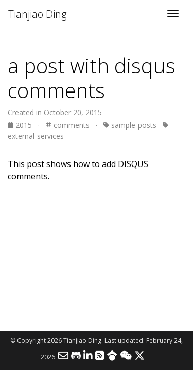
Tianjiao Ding (37, 14)
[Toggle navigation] (173, 14)
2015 (21, 125)
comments (68, 125)
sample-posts (129, 125)
